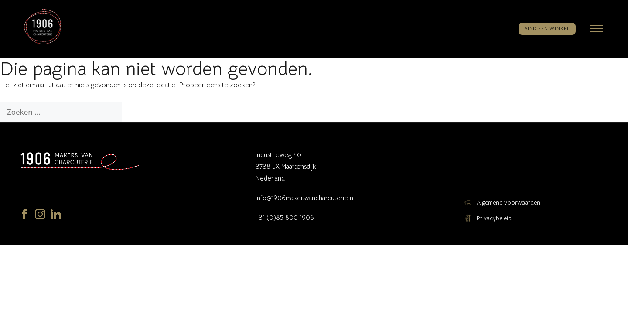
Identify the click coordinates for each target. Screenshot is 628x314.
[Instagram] (40, 216)
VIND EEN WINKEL (547, 28)
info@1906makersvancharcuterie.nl (305, 198)
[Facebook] (24, 216)
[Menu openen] (596, 29)
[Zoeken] (136, 112)
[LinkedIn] (56, 216)
